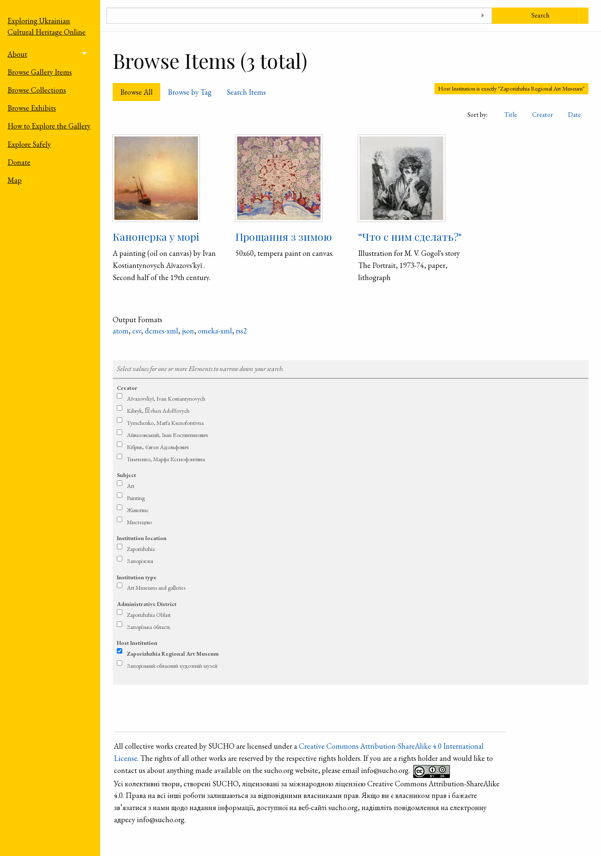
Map (15, 180)
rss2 (241, 331)
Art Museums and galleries (156, 587)
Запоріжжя (140, 561)
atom (121, 331)
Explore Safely (29, 144)
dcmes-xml (161, 331)
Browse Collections (37, 90)
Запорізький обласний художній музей (172, 665)
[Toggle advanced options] (482, 16)
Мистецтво (139, 522)
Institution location (142, 538)
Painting (136, 498)
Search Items (246, 92)
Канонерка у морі (156, 236)
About (17, 54)
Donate (19, 162)
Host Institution (137, 642)
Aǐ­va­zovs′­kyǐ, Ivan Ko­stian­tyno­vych (166, 398)
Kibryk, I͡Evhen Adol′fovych (158, 410)
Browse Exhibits (32, 108)
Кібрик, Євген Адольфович (158, 447)
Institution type (137, 577)
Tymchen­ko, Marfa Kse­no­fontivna (165, 423)
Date (574, 114)
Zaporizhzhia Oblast (149, 615)
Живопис (138, 510)
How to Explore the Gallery (49, 126)
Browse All (136, 92)
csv (136, 331)
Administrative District (147, 604)
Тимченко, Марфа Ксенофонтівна (166, 459)
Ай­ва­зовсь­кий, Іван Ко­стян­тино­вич (167, 435)
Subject (126, 475)
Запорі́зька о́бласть (148, 627)
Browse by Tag (190, 92)
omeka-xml (215, 331)
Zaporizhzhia (141, 549)
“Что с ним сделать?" (410, 236)
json (188, 331)
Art (130, 486)
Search (540, 15)
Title (510, 114)
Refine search (350, 352)
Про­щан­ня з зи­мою (283, 236)
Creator (542, 114)
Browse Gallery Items (40, 72)
